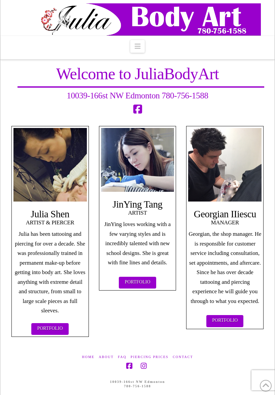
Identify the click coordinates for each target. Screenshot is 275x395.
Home (88, 357)
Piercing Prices (150, 357)
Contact (183, 357)
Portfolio (50, 328)
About (106, 357)
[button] (137, 46)
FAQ (122, 357)
